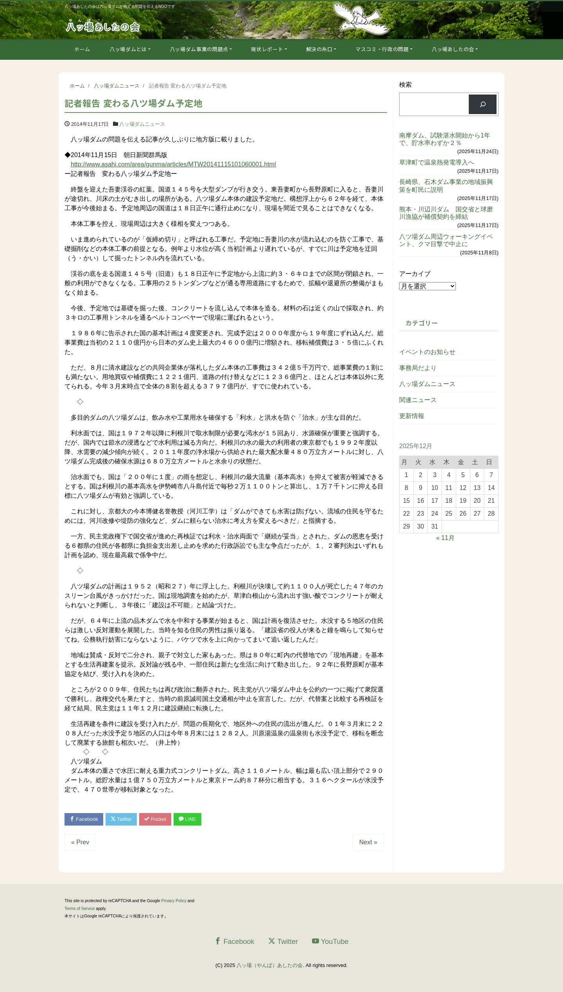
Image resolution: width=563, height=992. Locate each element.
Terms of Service (80, 908)
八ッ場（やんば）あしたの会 (270, 966)
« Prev (80, 842)
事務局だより (418, 368)
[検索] (483, 104)
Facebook (84, 819)
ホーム (82, 49)
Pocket (156, 819)
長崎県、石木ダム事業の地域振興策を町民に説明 (446, 186)
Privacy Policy (173, 901)
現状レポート (267, 49)
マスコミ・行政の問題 (382, 49)
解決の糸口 (319, 49)
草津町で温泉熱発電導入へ (436, 162)
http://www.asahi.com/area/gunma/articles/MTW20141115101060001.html (173, 164)
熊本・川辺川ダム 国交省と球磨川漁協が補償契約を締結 (446, 213)
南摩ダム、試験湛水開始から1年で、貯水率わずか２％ (444, 139)
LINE (189, 819)
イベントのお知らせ (427, 352)
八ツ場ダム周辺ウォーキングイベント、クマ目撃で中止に (446, 240)
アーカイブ (414, 273)
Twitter (122, 819)
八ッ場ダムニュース (142, 124)
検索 (405, 84)
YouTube (330, 941)
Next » (368, 842)
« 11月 (445, 537)
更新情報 (411, 416)
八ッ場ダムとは (128, 49)
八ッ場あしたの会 (453, 49)
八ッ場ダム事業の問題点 (199, 49)
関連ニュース (418, 400)
